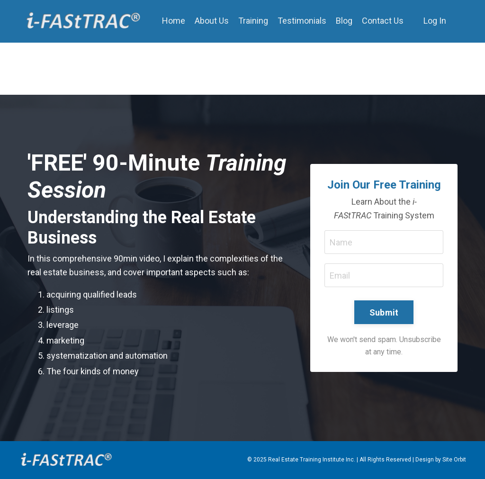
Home (173, 21)
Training (253, 21)
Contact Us (383, 21)
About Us (212, 21)
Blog (344, 21)
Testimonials (302, 21)
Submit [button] (384, 312)
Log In (434, 21)
